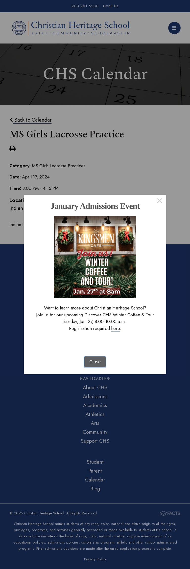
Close (95, 361)
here (115, 328)
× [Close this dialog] (159, 201)
